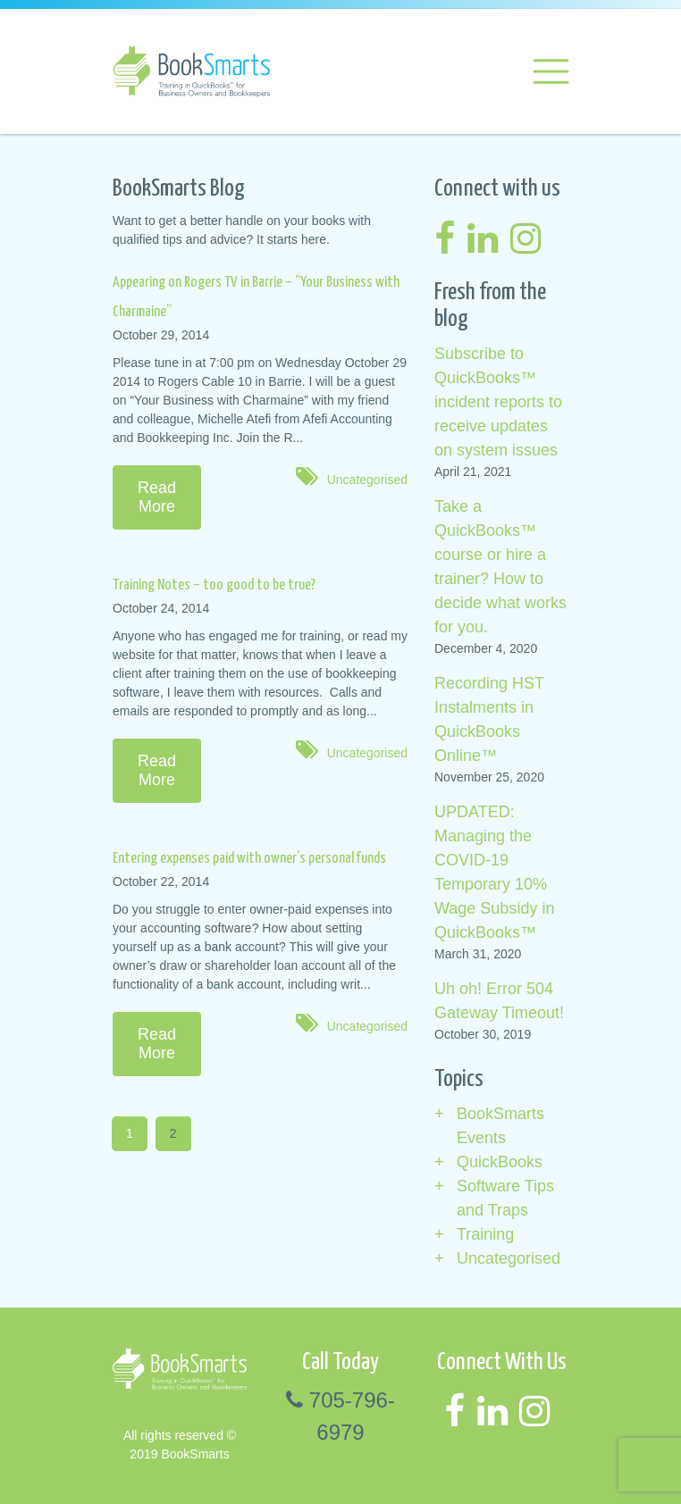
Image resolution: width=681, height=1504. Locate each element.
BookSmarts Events (500, 1126)
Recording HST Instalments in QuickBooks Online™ (489, 719)
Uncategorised (367, 479)
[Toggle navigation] (549, 71)
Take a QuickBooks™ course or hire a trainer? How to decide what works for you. (500, 566)
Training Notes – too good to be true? (214, 585)
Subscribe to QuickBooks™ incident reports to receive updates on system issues (498, 402)
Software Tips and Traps (505, 1198)
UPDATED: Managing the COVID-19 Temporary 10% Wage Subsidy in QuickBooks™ (494, 872)
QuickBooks (499, 1162)
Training (485, 1234)
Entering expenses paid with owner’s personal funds (249, 858)
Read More (157, 497)
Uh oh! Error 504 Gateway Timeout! (499, 1001)
